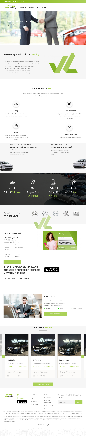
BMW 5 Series (11, 360)
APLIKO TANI (12, 262)
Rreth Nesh (34, 395)
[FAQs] (15, 1)
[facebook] (22, 395)
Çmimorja (47, 409)
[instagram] (22, 398)
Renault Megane (64, 360)
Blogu (22, 1)
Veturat (32, 7)
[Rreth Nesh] (8, 1)
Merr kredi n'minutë (61, 147)
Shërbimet (23, 7)
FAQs (32, 398)
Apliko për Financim (56, 314)
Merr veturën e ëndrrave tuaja (23, 148)
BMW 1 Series (37, 360)
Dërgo (79, 402)
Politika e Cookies (49, 406)
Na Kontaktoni (41, 7)
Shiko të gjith (43, 384)
